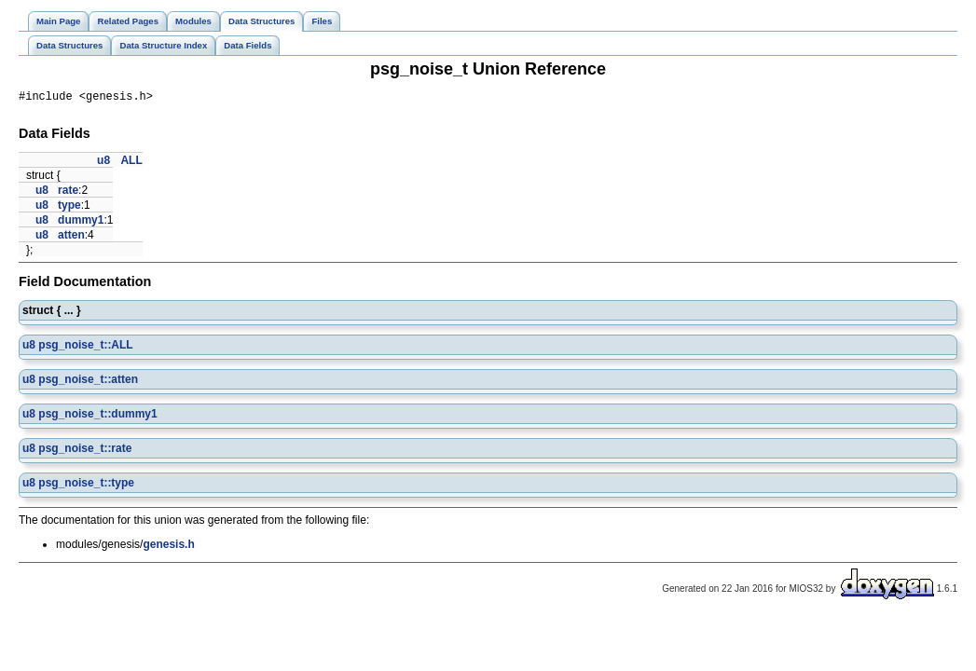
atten (71, 237)
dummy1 (80, 222)
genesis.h (168, 547)
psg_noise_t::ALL (85, 347)
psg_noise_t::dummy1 (97, 416)
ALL (131, 163)
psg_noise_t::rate (84, 451)
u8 (103, 163)
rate (68, 192)
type (69, 207)
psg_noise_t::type (86, 485)
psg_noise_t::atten (88, 382)
